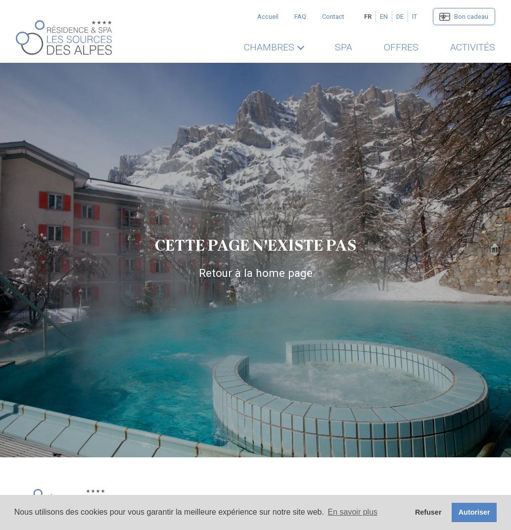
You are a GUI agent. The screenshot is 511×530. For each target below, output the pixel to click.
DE (400, 16)
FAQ (300, 16)
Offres (401, 47)
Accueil (268, 16)
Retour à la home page (256, 272)
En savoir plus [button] (353, 512)
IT (414, 16)
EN (384, 16)
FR (368, 16)
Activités (472, 47)
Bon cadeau (471, 16)
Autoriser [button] (474, 512)
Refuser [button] (428, 512)
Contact (333, 16)
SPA (343, 47)
